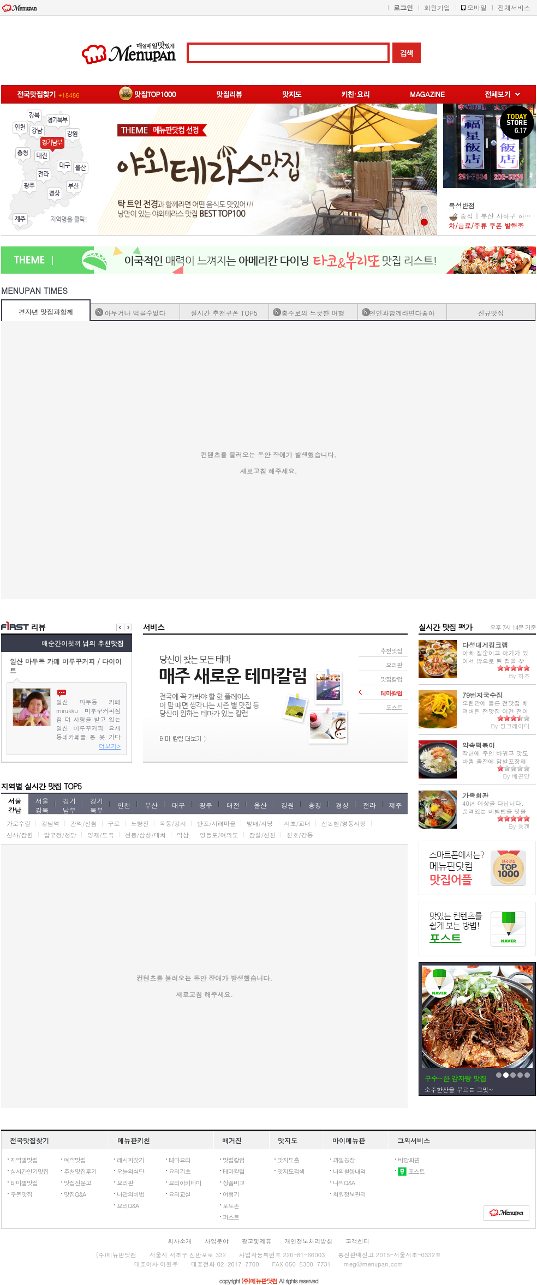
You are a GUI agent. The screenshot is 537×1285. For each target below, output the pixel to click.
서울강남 (14, 805)
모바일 (477, 7)
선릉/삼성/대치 (145, 835)
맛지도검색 (291, 1171)
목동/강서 (173, 823)
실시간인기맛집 (29, 1171)
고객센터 (357, 1241)
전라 (43, 176)
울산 (80, 169)
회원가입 (437, 7)
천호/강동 (300, 835)
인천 (20, 129)
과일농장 (344, 1160)
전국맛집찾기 (29, 1140)
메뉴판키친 (133, 1140)
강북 (34, 117)
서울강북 (42, 805)
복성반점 (462, 205)
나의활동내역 (349, 1171)
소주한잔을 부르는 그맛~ (459, 1089)
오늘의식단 (130, 1171)
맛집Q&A (75, 1194)
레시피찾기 (130, 1160)
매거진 (232, 1140)
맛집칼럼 (233, 1160)
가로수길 (19, 823)
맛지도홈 (288, 1160)
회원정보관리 (349, 1194)
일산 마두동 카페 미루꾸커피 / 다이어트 (66, 664)
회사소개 (180, 1241)
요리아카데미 (185, 1183)
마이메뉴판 (348, 1140)
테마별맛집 (24, 1183)
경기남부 (52, 144)
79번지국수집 (482, 694)
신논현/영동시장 (343, 823)
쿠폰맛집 (21, 1194)
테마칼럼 (233, 1171)
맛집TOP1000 (477, 868)
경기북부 (58, 122)
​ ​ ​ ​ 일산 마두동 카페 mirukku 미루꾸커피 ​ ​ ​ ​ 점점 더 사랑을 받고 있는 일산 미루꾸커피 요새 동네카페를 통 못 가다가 (88, 719)
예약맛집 (75, 1160)
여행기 (231, 1194)
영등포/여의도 (219, 835)
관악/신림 (83, 823)
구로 (114, 823)
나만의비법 (130, 1194)
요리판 (125, 1183)
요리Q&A (128, 1206)
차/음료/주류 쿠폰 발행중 (486, 225)
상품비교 (233, 1183)
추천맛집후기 (80, 1171)
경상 (54, 195)
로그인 (403, 7)
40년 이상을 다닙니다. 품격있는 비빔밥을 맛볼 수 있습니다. (494, 811)
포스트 (411, 1171)
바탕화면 (409, 1160)
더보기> (110, 746)
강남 (37, 132)
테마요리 (179, 1160)
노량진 (140, 823)
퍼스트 (231, 1217)
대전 (42, 157)
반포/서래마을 (216, 823)
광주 (29, 187)
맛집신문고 (77, 1183)
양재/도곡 (100, 835)
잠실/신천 (262, 835)
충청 (23, 154)
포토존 (231, 1206)
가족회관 (475, 795)
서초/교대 (297, 823)
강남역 (50, 823)
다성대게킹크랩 (485, 644)
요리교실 (179, 1194)
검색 (406, 53)
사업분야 (217, 1241)
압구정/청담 (60, 835)
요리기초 (179, 1171)
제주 (20, 220)
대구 (64, 167)
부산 (73, 188)
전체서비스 (514, 7)
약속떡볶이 (478, 745)
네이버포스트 (477, 929)
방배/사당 (260, 823)
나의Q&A (344, 1183)
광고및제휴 (257, 1241)
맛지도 (287, 1140)
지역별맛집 (24, 1160)
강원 (72, 135)
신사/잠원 (20, 835)
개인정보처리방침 (308, 1241)
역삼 (183, 835)
